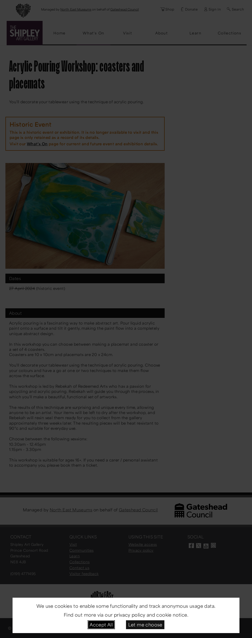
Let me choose (145, 624)
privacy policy (129, 615)
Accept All (101, 624)
